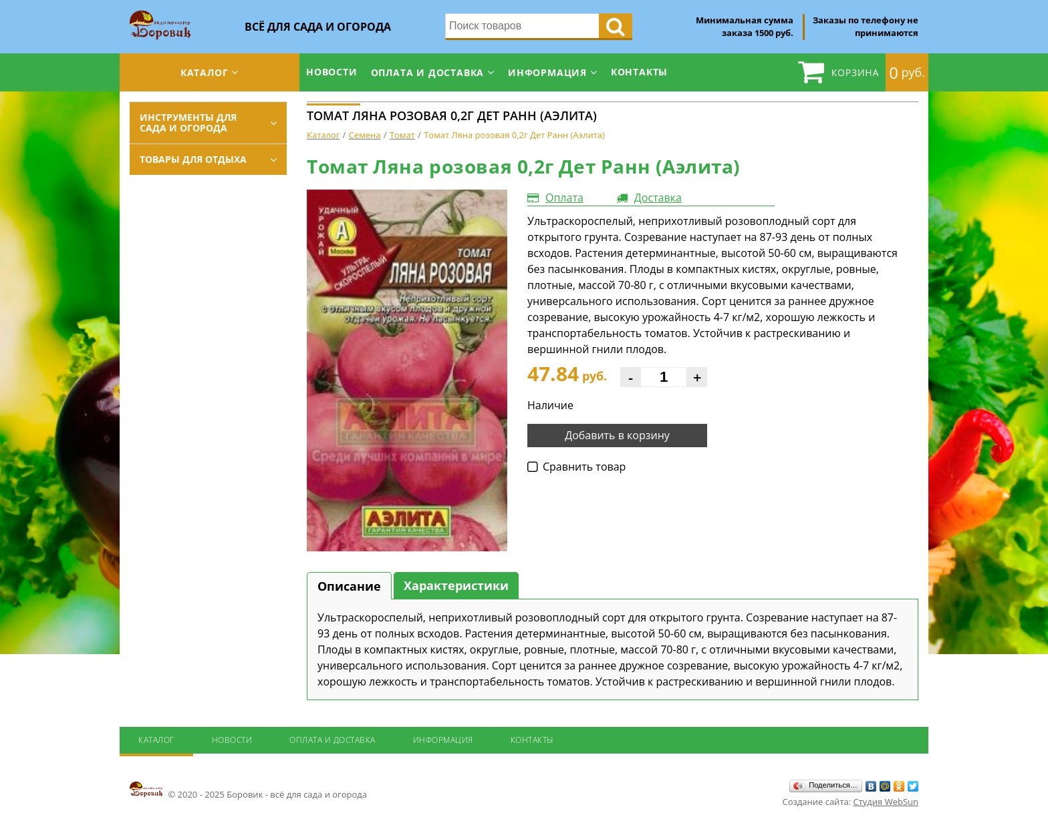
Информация (547, 72)
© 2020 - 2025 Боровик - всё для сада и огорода (248, 790)
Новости (332, 71)
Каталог (204, 72)
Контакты (639, 71)
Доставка (658, 197)
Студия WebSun (886, 802)
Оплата (564, 197)
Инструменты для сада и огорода (188, 122)
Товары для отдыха (193, 159)
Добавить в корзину (617, 435)
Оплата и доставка (428, 72)
